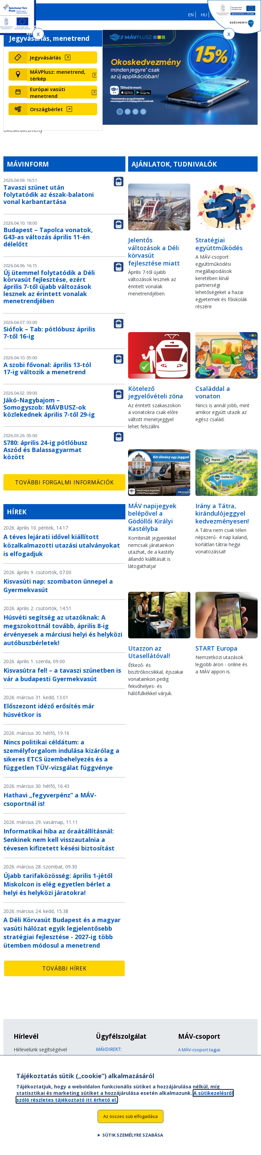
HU (204, 15)
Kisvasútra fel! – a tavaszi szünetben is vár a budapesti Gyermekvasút (62, 679)
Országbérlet (46, 113)
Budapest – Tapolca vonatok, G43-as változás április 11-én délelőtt (48, 241)
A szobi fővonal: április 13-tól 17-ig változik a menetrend (47, 373)
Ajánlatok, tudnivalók (174, 168)
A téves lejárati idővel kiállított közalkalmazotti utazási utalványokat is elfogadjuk (61, 550)
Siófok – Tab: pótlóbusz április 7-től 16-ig (49, 337)
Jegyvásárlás (45, 62)
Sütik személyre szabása (132, 1137)
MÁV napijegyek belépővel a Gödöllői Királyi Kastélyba (152, 522)
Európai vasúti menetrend (47, 96)
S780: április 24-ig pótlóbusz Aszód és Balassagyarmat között (45, 454)
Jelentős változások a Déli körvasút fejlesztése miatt (154, 256)
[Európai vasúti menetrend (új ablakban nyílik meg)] (62, 96)
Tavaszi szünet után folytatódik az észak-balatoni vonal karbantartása (48, 199)
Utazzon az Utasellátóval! (149, 657)
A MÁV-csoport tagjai (199, 1054)
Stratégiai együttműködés (219, 249)
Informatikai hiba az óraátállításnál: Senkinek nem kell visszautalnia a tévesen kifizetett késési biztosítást (59, 844)
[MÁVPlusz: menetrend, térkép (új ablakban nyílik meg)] (62, 79)
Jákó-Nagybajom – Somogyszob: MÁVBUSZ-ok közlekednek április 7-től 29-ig (49, 412)
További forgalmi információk (64, 486)
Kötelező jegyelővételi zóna (155, 397)
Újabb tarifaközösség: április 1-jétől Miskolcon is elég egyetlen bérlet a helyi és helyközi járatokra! (57, 888)
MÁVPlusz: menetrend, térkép (57, 79)
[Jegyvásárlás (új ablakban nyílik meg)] (62, 62)
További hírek (64, 973)
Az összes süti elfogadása (130, 1119)
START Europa (216, 653)
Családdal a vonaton (212, 397)
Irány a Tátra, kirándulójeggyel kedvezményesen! (222, 518)
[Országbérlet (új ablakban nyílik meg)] (62, 113)
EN (191, 15)
